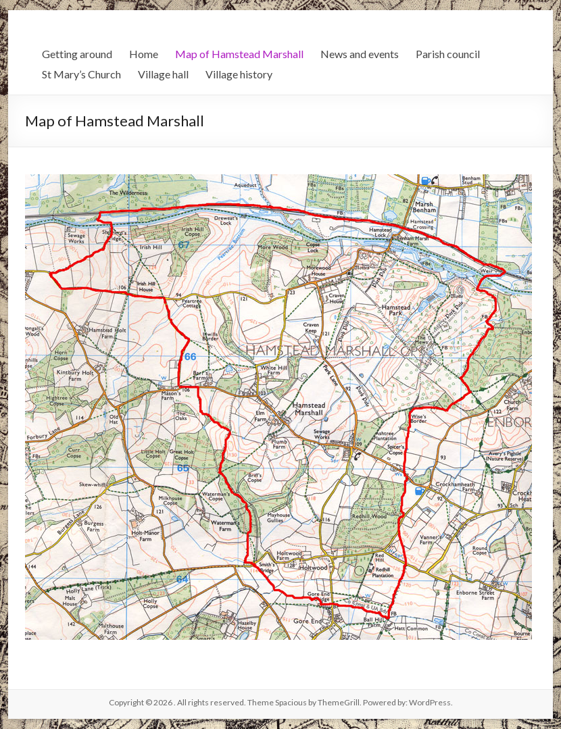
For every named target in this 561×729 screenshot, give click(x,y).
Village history (238, 74)
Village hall (163, 74)
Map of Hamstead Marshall (239, 53)
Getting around (77, 53)
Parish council (448, 53)
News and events (359, 53)
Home (143, 53)
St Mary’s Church (81, 74)
